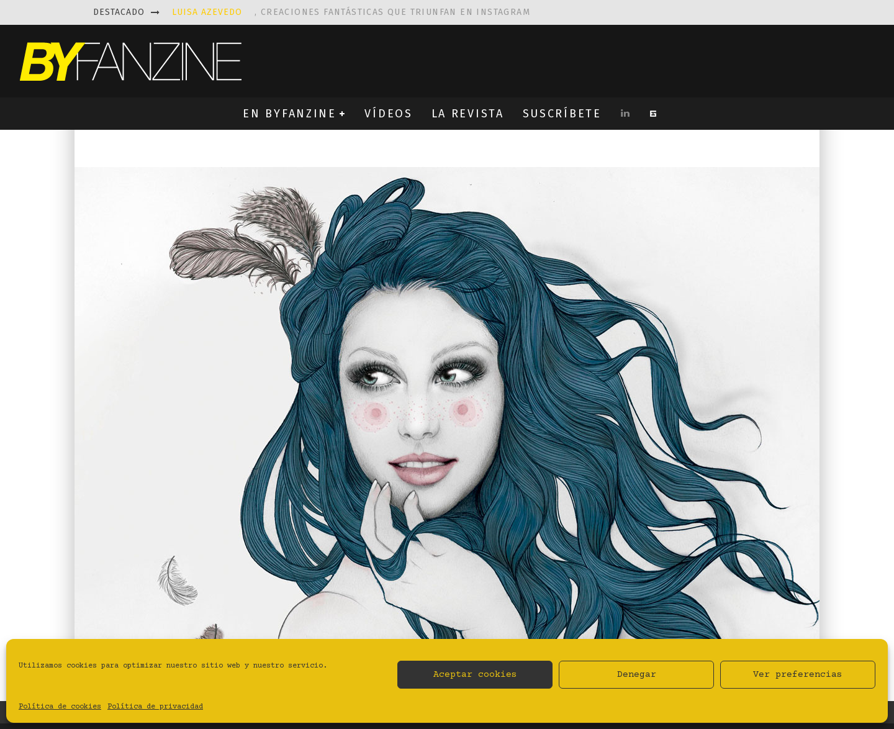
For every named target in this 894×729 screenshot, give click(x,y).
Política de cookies (60, 707)
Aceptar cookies (475, 674)
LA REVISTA (467, 113)
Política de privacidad (155, 707)
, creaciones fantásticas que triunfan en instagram (351, 12)
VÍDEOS (388, 113)
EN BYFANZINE (289, 113)
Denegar (636, 674)
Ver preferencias (797, 674)
